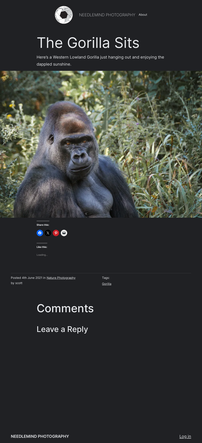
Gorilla (106, 284)
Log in (185, 436)
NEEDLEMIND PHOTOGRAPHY (107, 14)
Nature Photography (61, 278)
